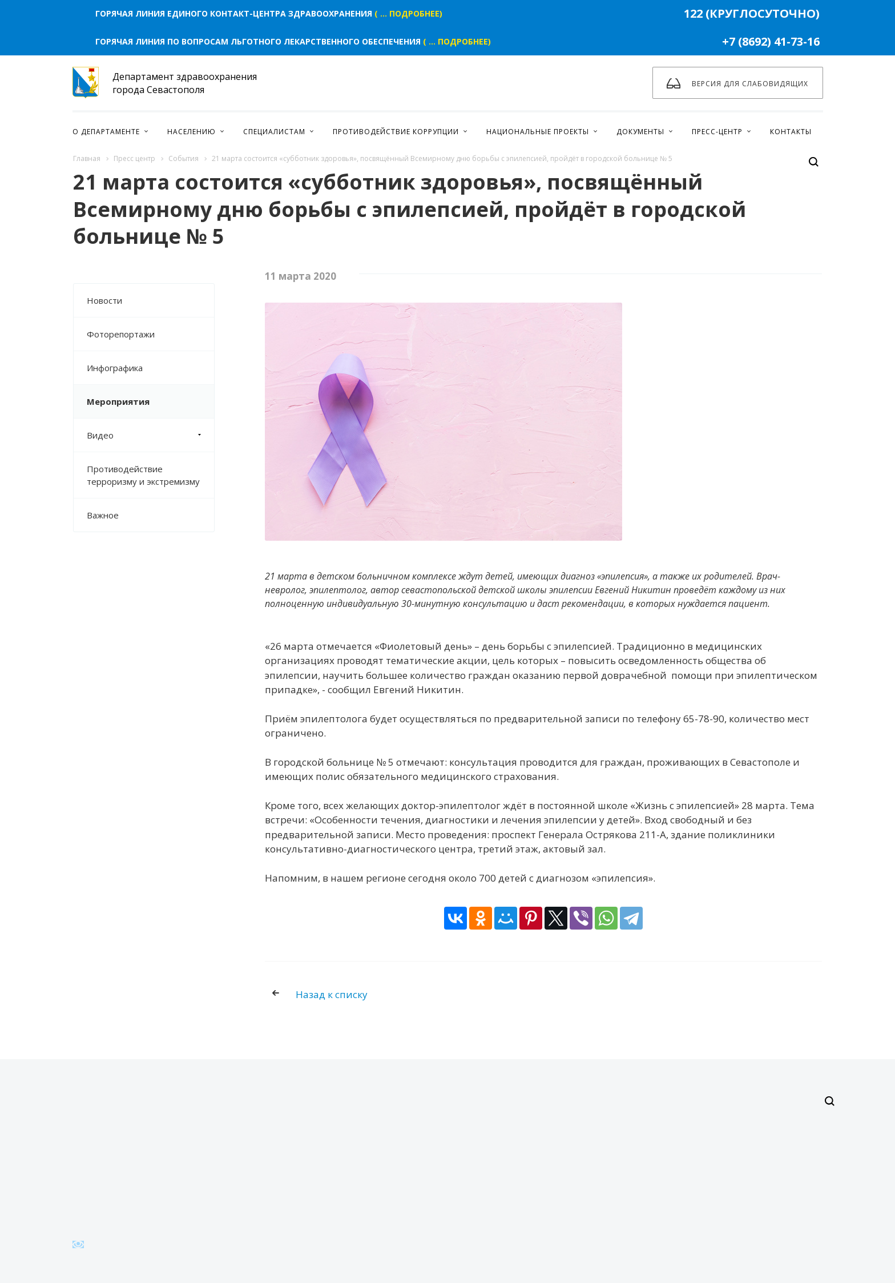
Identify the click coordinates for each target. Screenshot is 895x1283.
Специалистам (274, 131)
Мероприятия (118, 401)
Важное (103, 515)
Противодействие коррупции (396, 131)
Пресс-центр (717, 131)
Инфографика (115, 367)
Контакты (791, 131)
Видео (150, 435)
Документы (640, 131)
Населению (191, 131)
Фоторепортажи (121, 334)
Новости (104, 300)
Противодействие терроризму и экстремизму (143, 475)
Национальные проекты (537, 131)
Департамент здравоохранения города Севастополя (164, 83)
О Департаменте (106, 131)
